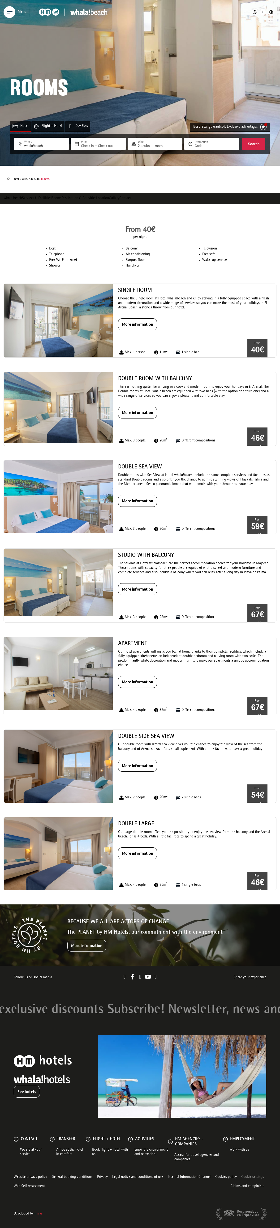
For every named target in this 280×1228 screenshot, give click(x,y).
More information (137, 324)
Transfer (66, 1139)
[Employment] (225, 1139)
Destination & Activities (78, 198)
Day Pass (81, 126)
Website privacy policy (30, 1177)
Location (102, 198)
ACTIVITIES (144, 1139)
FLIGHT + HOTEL (107, 1139)
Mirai (38, 1214)
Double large (136, 824)
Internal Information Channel (189, 1177)
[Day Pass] (70, 126)
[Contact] (16, 1139)
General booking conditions (72, 1177)
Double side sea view (146, 736)
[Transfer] (52, 1139)
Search (254, 144)
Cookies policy (226, 1177)
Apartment (132, 644)
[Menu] (9, 12)
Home (16, 179)
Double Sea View (140, 467)
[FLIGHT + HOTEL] (88, 1139)
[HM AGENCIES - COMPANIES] (170, 1141)
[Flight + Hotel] (36, 126)
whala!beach (30, 179)
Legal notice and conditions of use (137, 1177)
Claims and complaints (247, 1186)
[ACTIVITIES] (130, 1139)
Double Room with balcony (155, 379)
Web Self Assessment (29, 1186)
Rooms (56, 198)
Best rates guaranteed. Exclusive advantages (225, 127)
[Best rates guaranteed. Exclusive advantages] (263, 127)
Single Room (135, 291)
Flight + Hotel (52, 126)
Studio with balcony (146, 555)
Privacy (102, 1177)
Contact (125, 198)
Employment (242, 1139)
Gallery (114, 198)
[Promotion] (206, 146)
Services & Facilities (36, 198)
